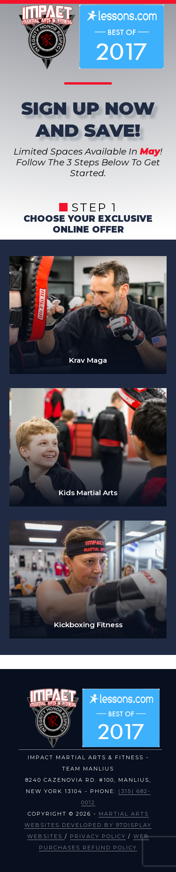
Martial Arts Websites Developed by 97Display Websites (88, 825)
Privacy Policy (98, 836)
